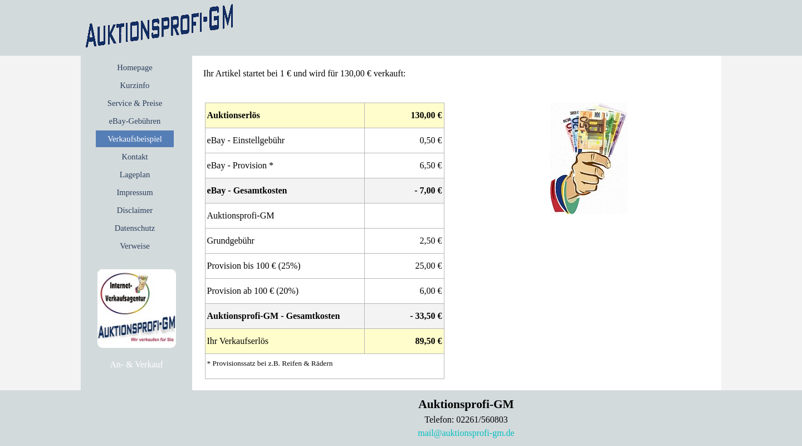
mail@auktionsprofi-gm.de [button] (466, 433)
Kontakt (134, 156)
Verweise (135, 245)
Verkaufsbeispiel (134, 138)
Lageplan (135, 174)
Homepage (134, 67)
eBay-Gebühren (135, 121)
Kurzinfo (135, 85)
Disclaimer (135, 210)
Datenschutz (135, 228)
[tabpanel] (136, 364)
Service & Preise (135, 103)
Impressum (134, 192)
